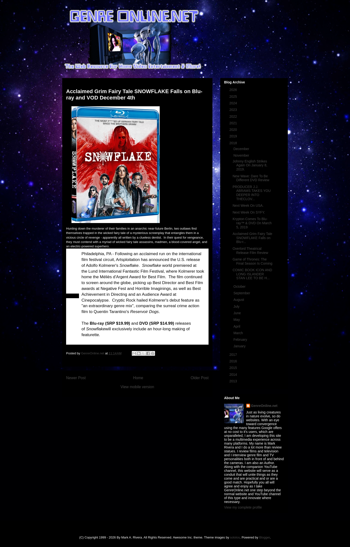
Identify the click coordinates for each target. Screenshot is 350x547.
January (239, 346)
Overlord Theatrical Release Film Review (250, 251)
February (240, 339)
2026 (233, 90)
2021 (233, 123)
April (237, 326)
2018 (233, 143)
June (237, 313)
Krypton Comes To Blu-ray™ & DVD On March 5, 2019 (252, 223)
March (238, 333)
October (239, 286)
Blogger (264, 537)
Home (138, 378)
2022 (233, 116)
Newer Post (76, 378)
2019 (233, 136)
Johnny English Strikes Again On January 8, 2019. (250, 165)
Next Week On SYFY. (249, 212)
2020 (233, 130)
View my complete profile (243, 507)
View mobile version (137, 387)
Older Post (200, 378)
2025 (233, 97)
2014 (233, 375)
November (241, 155)
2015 (233, 368)
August (239, 300)
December (241, 149)
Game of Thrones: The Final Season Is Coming (252, 261)
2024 (233, 103)
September (242, 293)
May (237, 320)
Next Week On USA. (248, 205)
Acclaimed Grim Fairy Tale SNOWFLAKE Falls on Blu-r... (252, 238)
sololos (235, 537)
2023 (233, 110)
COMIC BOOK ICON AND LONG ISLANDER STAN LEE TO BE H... (252, 274)
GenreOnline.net (264, 406)
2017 (233, 355)
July (236, 306)
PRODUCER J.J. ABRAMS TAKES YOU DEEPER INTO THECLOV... (252, 193)
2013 (233, 381)
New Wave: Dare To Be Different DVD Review (251, 178)
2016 (233, 361)
